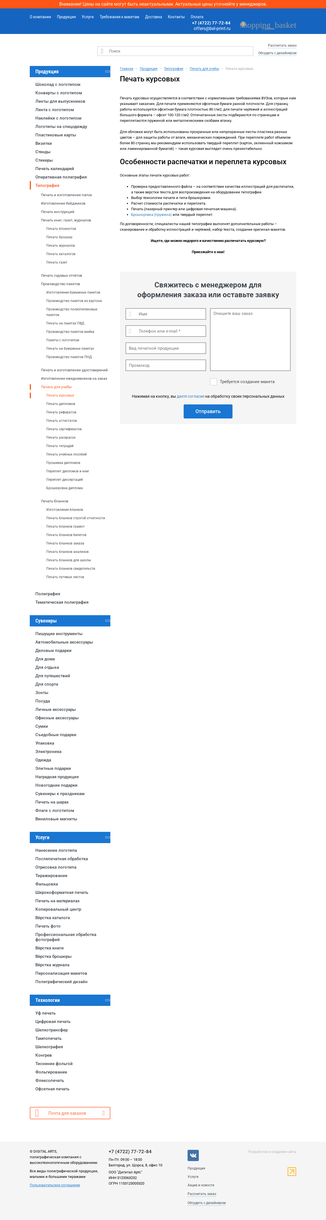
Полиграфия (47, 593)
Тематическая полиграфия (61, 602)
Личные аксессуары (55, 709)
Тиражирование (51, 875)
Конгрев (43, 1055)
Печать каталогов (61, 254)
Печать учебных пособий (66, 454)
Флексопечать (49, 1080)
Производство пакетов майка (70, 332)
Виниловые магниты (56, 818)
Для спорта (46, 684)
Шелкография (49, 1046)
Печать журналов (60, 246)
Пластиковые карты (55, 135)
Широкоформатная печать (61, 892)
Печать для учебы (56, 387)
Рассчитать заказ (282, 45)
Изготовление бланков (64, 510)
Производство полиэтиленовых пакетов (71, 312)
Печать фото (48, 926)
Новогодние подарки (56, 785)
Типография (47, 185)
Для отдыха (47, 667)
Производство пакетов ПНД (69, 357)
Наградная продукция (57, 776)
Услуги (88, 16)
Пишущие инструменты (59, 633)
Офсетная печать (52, 1088)
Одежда (43, 760)
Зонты (41, 692)
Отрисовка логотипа (55, 867)
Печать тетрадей (60, 446)
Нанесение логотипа (56, 850)
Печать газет (56, 262)
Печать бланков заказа (65, 543)
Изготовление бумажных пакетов (73, 292)
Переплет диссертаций (64, 480)
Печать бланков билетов (66, 535)
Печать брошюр (59, 237)
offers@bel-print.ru (212, 28)
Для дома (45, 658)
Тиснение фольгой (54, 1063)
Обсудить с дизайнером (277, 53)
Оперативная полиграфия (61, 177)
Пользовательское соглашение (55, 1185)
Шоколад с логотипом (57, 84)
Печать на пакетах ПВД (65, 323)
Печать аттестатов (61, 421)
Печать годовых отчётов (61, 275)
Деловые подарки (53, 650)
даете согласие (190, 396)
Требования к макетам (119, 16)
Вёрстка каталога (52, 917)
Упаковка (44, 743)
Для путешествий (52, 675)
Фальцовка (46, 884)
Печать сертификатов (64, 429)
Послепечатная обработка (61, 858)
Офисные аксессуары (57, 717)
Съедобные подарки (55, 734)
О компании (40, 16)
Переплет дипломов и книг (67, 471)
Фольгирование (51, 1072)
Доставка (153, 16)
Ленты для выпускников (60, 101)
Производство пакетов (60, 284)
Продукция (66, 16)
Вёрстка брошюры (53, 956)
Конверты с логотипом (58, 92)
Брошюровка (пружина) (151, 214)
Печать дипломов (60, 404)
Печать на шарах (52, 802)
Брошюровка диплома (64, 488)
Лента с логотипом (54, 109)
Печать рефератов (61, 412)
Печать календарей (54, 168)
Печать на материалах (57, 900)
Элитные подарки (53, 768)
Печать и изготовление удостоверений (74, 370)
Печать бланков (54, 501)
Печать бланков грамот (65, 526)
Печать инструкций (57, 212)
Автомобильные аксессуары (64, 642)
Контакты (176, 16)
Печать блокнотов (61, 229)
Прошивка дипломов (63, 463)
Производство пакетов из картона (74, 301)
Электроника (48, 751)
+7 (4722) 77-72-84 (211, 23)
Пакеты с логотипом (62, 340)
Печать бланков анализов (67, 552)
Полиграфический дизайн (61, 981)
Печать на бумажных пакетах (70, 349)
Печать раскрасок (61, 438)
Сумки (41, 726)
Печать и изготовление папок (66, 195)
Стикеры (44, 160)
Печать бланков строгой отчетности (75, 518)
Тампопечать (48, 1038)
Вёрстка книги (49, 948)
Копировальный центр (58, 909)
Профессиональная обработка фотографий (65, 937)
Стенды (43, 151)
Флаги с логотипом (54, 810)
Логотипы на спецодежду (61, 126)
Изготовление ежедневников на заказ (74, 378)
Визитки (43, 143)
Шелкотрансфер (51, 1030)
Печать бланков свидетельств (70, 569)
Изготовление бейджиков (63, 203)
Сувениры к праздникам (60, 793)
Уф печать (45, 1013)
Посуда (42, 701)
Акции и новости (201, 1185)
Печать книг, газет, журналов (66, 220)
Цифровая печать (52, 1021)
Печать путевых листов (65, 577)
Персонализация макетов (61, 973)
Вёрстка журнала (52, 964)
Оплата (197, 16)
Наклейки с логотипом (58, 118)
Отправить (208, 411)
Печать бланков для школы (68, 560)
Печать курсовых (60, 395)
